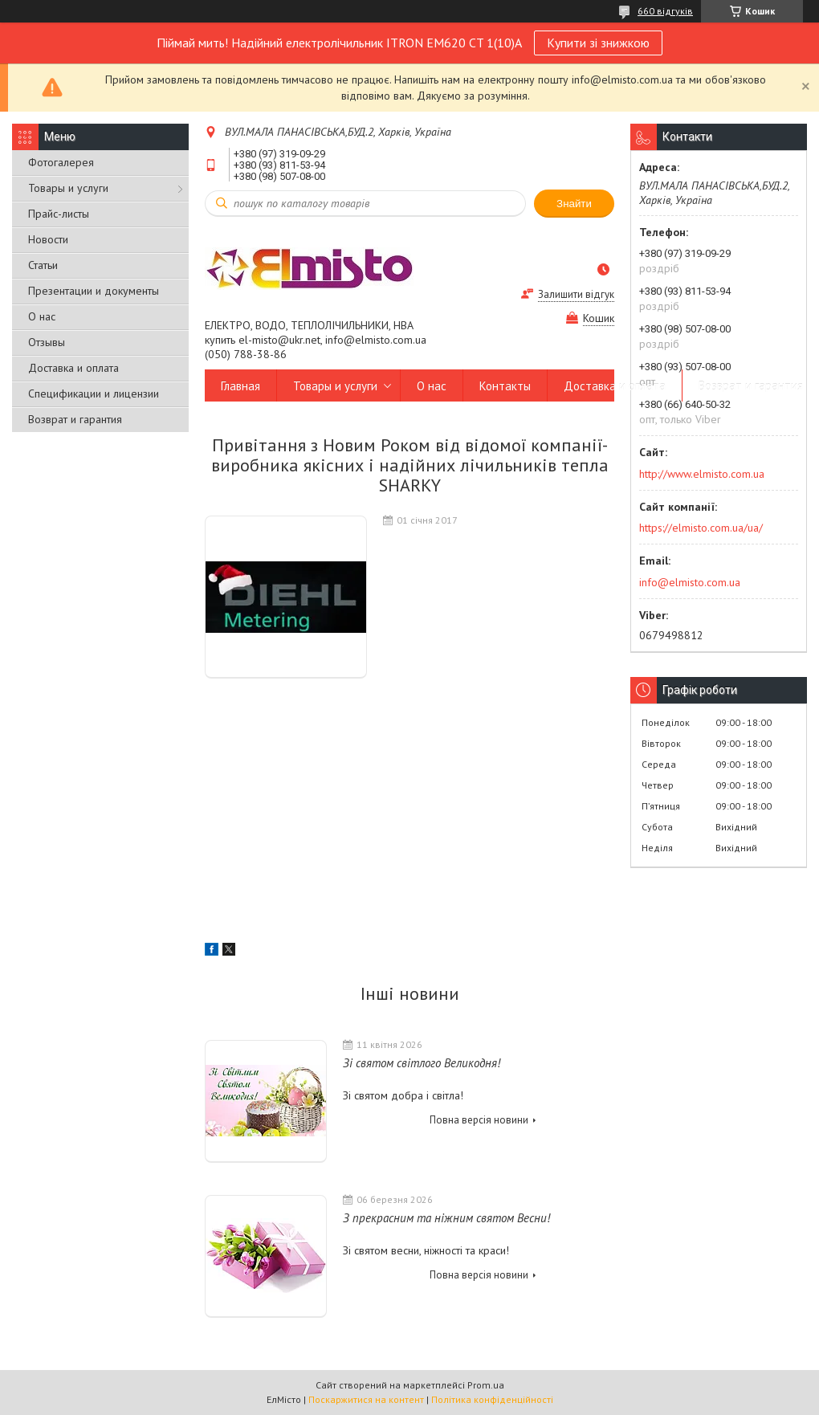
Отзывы (46, 342)
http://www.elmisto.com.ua (701, 474)
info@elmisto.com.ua (689, 582)
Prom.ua (485, 1385)
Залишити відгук (576, 294)
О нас (41, 316)
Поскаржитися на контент (366, 1399)
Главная (240, 386)
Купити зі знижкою (598, 43)
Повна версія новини (479, 1120)
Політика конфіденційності (492, 1399)
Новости (48, 239)
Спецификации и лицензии (93, 393)
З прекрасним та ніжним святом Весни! (446, 1217)
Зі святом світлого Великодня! (421, 1062)
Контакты (505, 386)
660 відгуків (665, 11)
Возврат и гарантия (75, 419)
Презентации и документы (93, 290)
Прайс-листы (58, 213)
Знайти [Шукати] (574, 204)
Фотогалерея (61, 162)
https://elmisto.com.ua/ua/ (701, 527)
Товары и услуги (68, 188)
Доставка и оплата (73, 368)
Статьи (43, 265)
